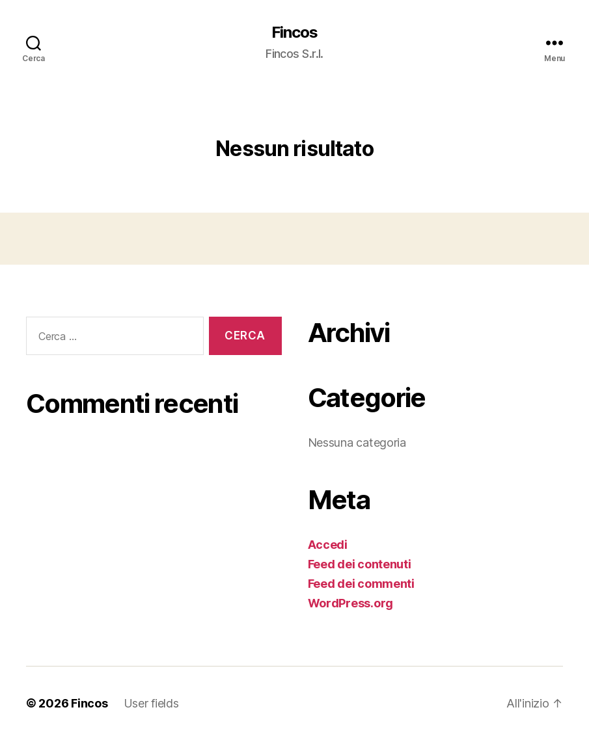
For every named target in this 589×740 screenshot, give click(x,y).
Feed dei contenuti (359, 564)
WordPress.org (351, 603)
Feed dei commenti (361, 583)
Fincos (294, 32)
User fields (151, 703)
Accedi (328, 544)
